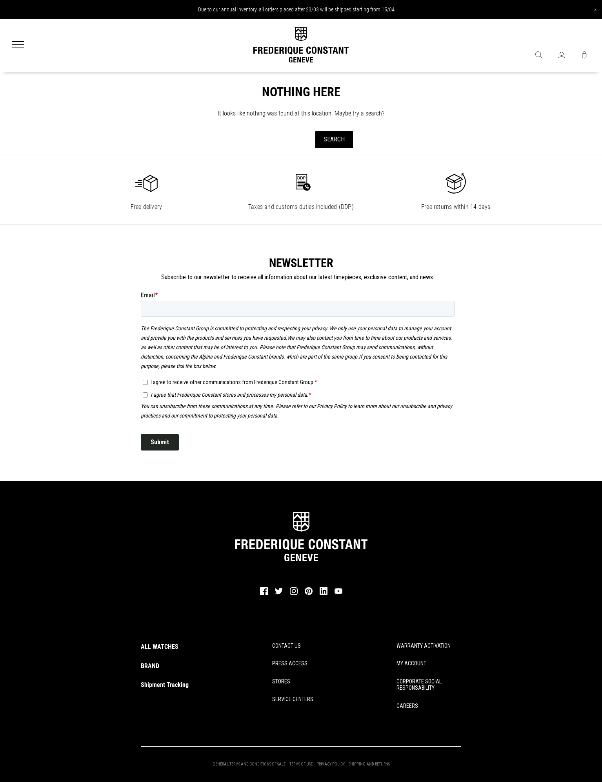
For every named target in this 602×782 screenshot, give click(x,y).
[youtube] (338, 592)
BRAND (150, 666)
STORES (281, 681)
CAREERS (407, 706)
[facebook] (264, 594)
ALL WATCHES (159, 646)
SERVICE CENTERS (292, 699)
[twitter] (279, 593)
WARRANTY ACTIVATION (423, 646)
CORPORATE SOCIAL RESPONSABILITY (419, 684)
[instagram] (294, 594)
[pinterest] (309, 594)
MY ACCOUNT (411, 663)
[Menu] (18, 45)
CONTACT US (286, 646)
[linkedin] (323, 594)
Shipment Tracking (165, 685)
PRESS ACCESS (289, 663)
